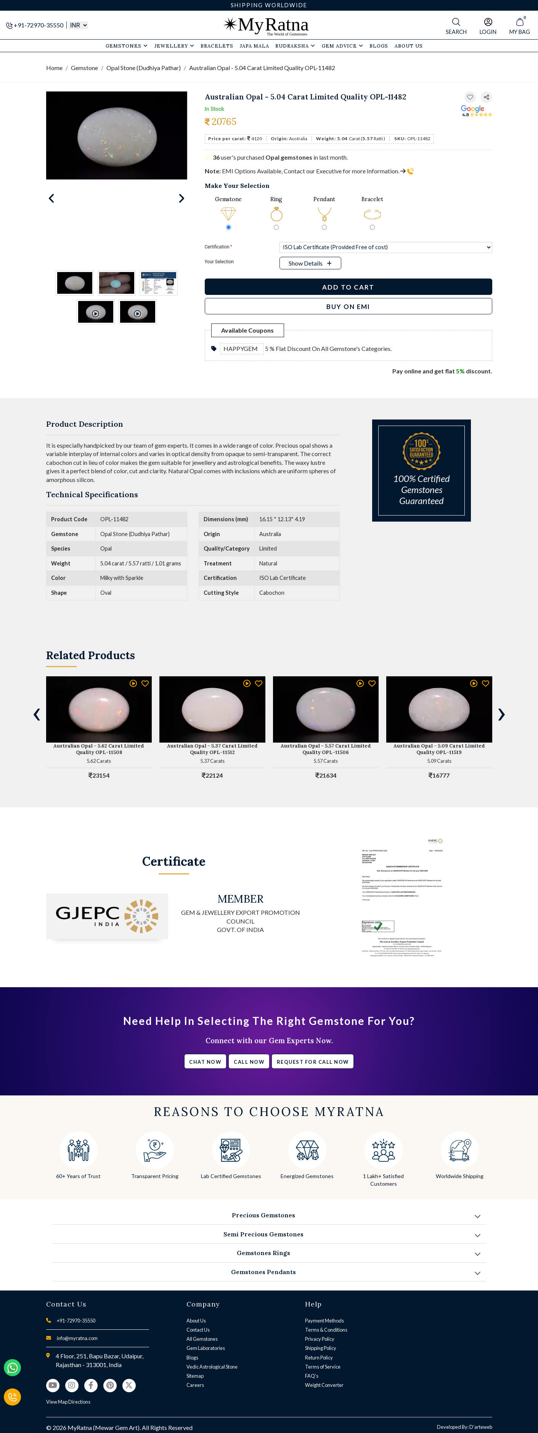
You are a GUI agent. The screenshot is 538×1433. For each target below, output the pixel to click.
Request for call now (313, 1062)
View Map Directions (68, 1402)
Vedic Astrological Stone (212, 1367)
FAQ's (311, 1376)
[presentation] (36, 712)
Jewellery (174, 46)
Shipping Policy (320, 1348)
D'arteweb (480, 1427)
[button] (486, 97)
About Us (196, 1321)
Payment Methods (324, 1321)
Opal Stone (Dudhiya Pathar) (143, 67)
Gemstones (127, 46)
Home (54, 67)
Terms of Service (322, 1367)
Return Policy (319, 1358)
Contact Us (198, 1330)
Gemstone (84, 67)
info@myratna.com (77, 1338)
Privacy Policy (319, 1339)
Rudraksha (295, 46)
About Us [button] (409, 46)
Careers (195, 1385)
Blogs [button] (378, 46)
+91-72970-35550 (35, 25)
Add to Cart (348, 287)
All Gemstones (202, 1339)
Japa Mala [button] (254, 46)
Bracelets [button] (217, 46)
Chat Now (205, 1062)
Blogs (192, 1358)
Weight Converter (324, 1385)
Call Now (249, 1062)
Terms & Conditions (326, 1330)
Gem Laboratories (205, 1348)
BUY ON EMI (348, 307)
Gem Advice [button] (342, 46)
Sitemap (195, 1376)
